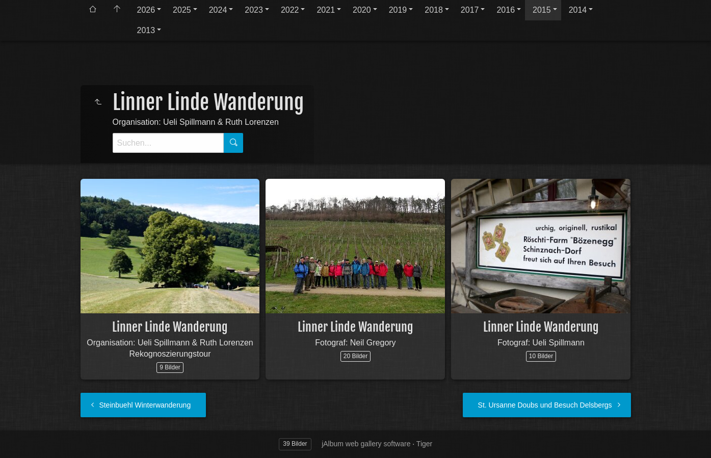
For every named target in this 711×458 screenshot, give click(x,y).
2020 (362, 10)
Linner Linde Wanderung (170, 327)
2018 (434, 10)
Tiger (424, 444)
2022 (290, 10)
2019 (398, 10)
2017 (470, 10)
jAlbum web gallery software (366, 444)
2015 (542, 10)
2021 (326, 10)
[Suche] (168, 143)
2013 (146, 30)
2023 (254, 10)
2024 (218, 10)
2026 (146, 10)
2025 (182, 10)
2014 (578, 10)
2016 (505, 10)
